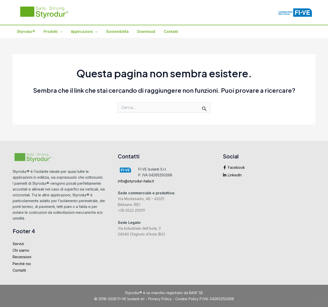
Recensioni (22, 257)
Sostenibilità (112, 31)
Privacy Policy (160, 299)
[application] (58, 31)
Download (139, 31)
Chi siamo (21, 250)
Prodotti (50, 31)
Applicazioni (80, 31)
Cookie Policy (187, 299)
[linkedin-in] (269, 175)
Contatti (162, 31)
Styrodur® (25, 31)
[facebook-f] (269, 169)
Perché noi (22, 264)
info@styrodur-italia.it (136, 181)
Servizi (18, 244)
